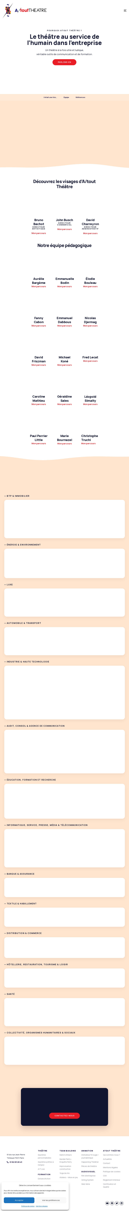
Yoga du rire (65, 1173)
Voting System (87, 1180)
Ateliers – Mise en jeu (69, 1177)
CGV (105, 1175)
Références (80, 97)
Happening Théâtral (89, 1162)
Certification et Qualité (109, 1185)
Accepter (19, 1200)
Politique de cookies (28, 1206)
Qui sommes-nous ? (111, 1155)
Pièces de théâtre (89, 1166)
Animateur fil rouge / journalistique (89, 1156)
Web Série (85, 1184)
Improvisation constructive (65, 1167)
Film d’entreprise (88, 1175)
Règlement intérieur (111, 1180)
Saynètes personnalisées (44, 1156)
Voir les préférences (51, 1200)
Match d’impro (66, 1155)
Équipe (66, 97)
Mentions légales (42, 1206)
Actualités (107, 1159)
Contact (106, 1163)
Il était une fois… (50, 97)
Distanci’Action (44, 1178)
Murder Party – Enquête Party (66, 1160)
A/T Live (41, 1169)
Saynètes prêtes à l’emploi (46, 1163)
